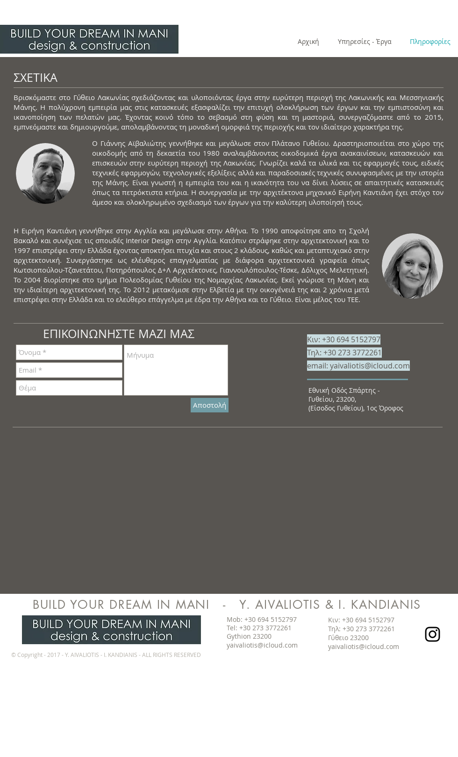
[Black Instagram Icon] (432, 634)
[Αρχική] (308, 41)
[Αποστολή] (210, 405)
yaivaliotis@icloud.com (370, 365)
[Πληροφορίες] (430, 41)
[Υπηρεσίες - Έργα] (364, 41)
